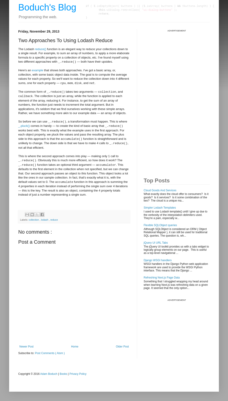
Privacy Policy (78, 373)
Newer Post (26, 346)
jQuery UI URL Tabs (156, 242)
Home (74, 346)
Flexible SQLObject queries (160, 225)
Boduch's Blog (47, 7)
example (37, 70)
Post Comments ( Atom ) (50, 353)
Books (63, 373)
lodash (45, 219)
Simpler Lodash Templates (160, 207)
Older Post (122, 346)
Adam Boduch (48, 373)
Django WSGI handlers (158, 260)
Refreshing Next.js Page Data (162, 277)
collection (34, 219)
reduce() (40, 49)
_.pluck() (24, 126)
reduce (54, 219)
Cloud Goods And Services (160, 190)
